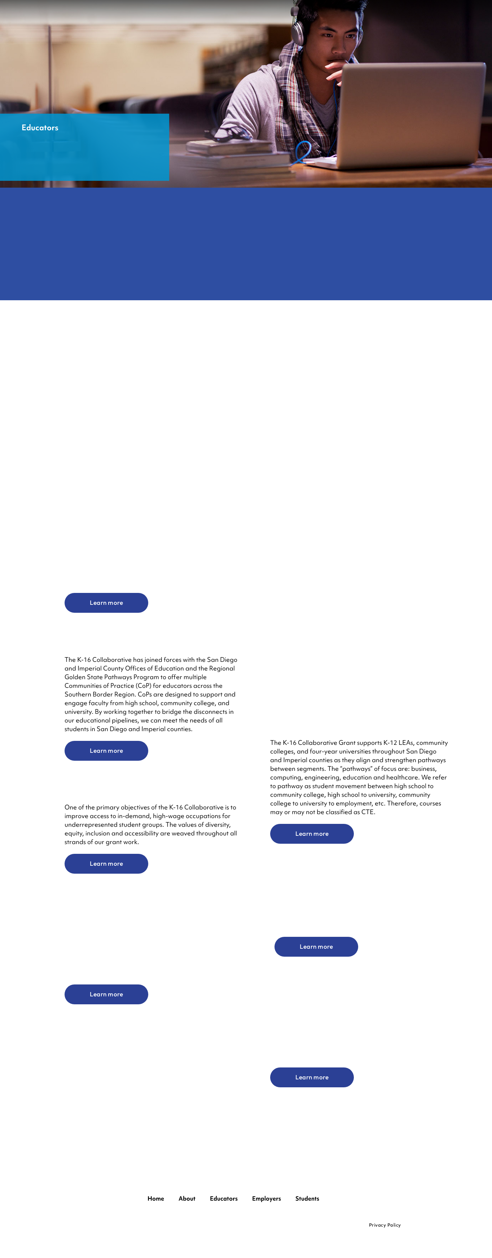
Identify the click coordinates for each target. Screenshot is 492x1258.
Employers (266, 1198)
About (187, 1198)
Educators (224, 1198)
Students (307, 1198)
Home (156, 1198)
